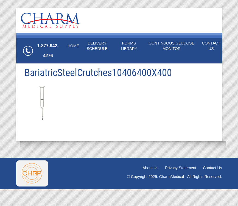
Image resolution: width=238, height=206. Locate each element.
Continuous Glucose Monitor (171, 46)
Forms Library (129, 46)
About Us (150, 168)
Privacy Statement (180, 168)
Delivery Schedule (97, 46)
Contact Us (211, 46)
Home (73, 46)
